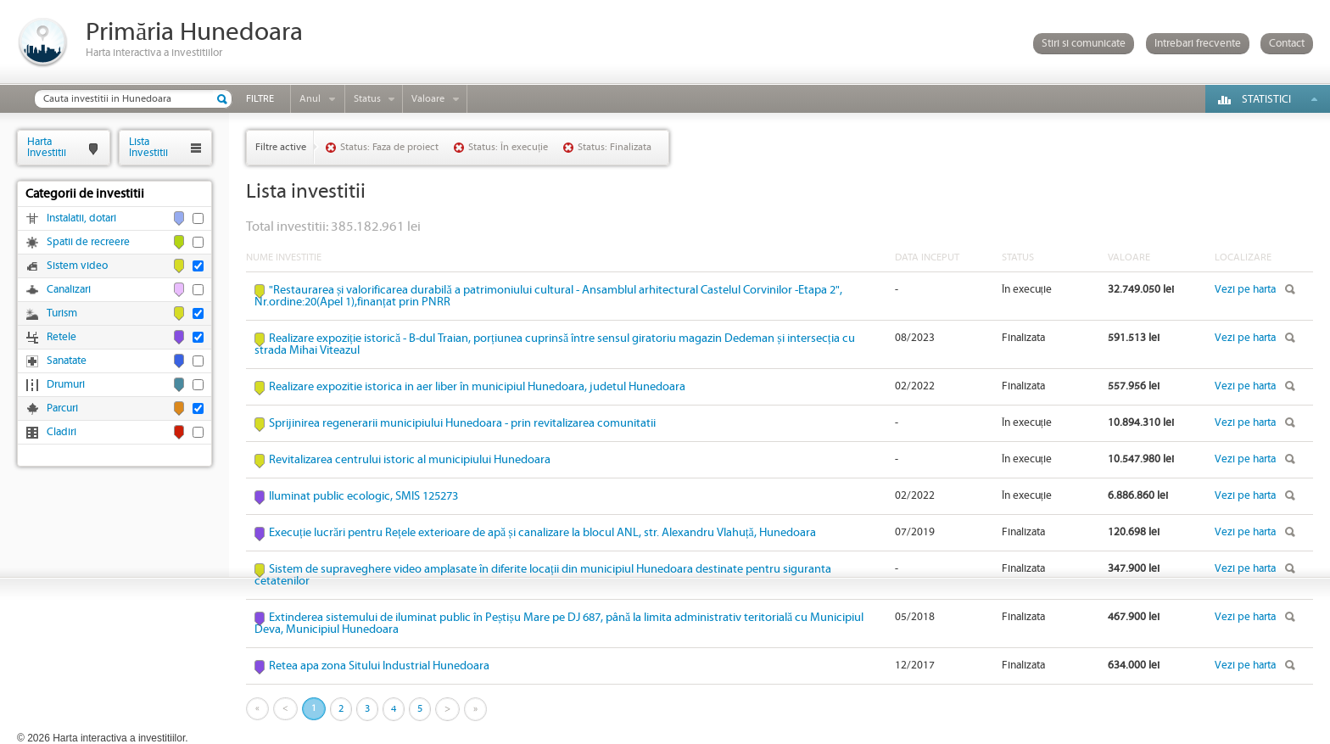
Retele (61, 337)
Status (367, 98)
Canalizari (69, 289)
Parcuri (62, 408)
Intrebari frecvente (1197, 43)
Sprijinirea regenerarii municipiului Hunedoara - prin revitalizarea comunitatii (462, 423)
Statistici (1266, 99)
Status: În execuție (508, 147)
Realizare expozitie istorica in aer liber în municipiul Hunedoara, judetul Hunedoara (477, 387)
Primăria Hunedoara (194, 33)
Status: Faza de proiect (389, 147)
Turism (62, 313)
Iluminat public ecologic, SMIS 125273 (363, 496)
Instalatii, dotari (81, 218)
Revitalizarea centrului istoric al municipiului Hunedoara (409, 460)
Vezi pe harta (1245, 289)
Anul (310, 98)
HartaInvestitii (46, 147)
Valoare (427, 98)
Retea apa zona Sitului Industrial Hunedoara (379, 666)
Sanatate (67, 361)
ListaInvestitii (148, 147)
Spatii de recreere (88, 242)
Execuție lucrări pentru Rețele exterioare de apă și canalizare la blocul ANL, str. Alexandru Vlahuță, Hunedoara (542, 533)
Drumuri (66, 384)
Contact (1287, 43)
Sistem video (77, 266)
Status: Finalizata (614, 147)
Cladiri (61, 432)
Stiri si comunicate (1084, 43)
